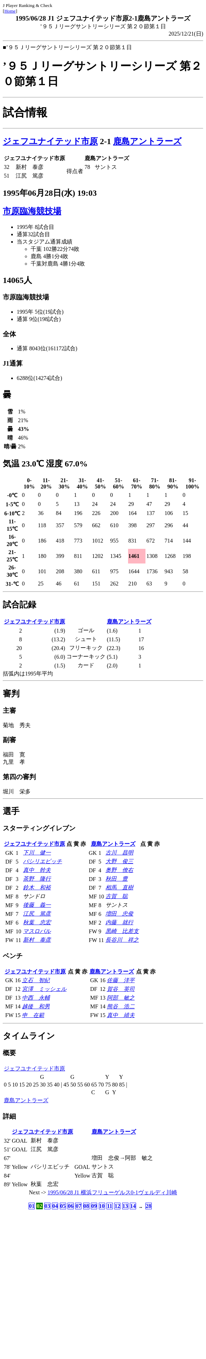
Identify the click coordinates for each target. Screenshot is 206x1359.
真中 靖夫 (121, 1015)
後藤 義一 (37, 905)
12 (117, 1206)
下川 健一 (37, 853)
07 (78, 1206)
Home (10, 11)
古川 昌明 (119, 853)
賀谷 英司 (121, 989)
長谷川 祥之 (122, 940)
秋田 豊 (116, 879)
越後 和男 (36, 1006)
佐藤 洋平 (121, 980)
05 (63, 1206)
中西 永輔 (36, 998)
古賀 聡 (116, 896)
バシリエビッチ (42, 861)
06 (70, 1206)
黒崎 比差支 (122, 931)
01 (31, 1206)
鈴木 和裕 (37, 887)
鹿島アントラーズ (147, 141)
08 (86, 1206)
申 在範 (33, 1015)
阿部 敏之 (121, 998)
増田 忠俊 (119, 914)
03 (47, 1206)
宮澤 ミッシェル (44, 989)
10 (102, 1206)
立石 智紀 (36, 980)
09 (94, 1206)
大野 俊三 (119, 861)
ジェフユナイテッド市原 (50, 141)
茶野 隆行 (37, 879)
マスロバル (37, 931)
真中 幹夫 (37, 870)
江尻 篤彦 (37, 914)
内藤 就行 (119, 922)
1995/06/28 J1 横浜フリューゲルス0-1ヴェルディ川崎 (112, 1192)
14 (133, 1206)
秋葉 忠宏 (37, 922)
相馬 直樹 (119, 887)
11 (109, 1206)
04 (55, 1206)
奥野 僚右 (119, 870)
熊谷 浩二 (121, 1006)
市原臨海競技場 (32, 211)
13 (125, 1206)
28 (148, 1206)
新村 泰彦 (37, 940)
